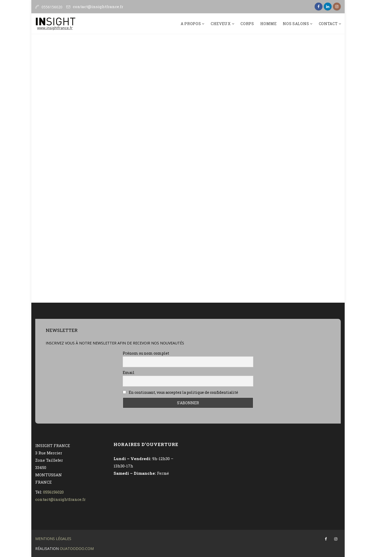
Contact (329, 23)
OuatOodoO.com (77, 548)
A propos (191, 23)
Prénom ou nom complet (146, 353)
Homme (268, 23)
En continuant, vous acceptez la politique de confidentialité (180, 392)
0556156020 (53, 492)
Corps (247, 23)
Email (128, 372)
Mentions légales (53, 538)
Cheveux (221, 23)
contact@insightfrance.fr (98, 6)
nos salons (296, 23)
